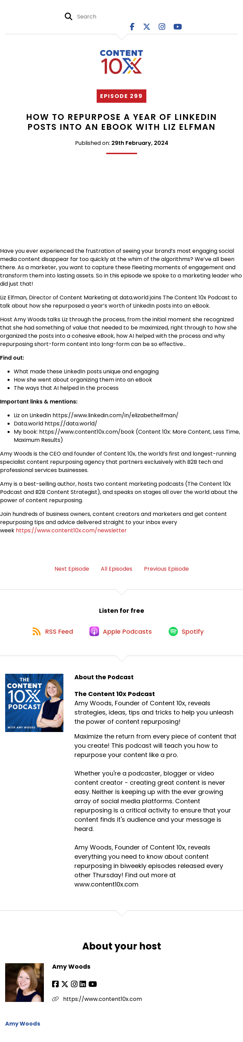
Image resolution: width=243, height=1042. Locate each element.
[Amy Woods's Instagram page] (72, 987)
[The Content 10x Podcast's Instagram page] (162, 27)
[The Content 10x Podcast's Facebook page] (132, 27)
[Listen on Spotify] (188, 633)
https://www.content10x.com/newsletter (71, 531)
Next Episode (71, 569)
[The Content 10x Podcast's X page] (146, 27)
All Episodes (116, 569)
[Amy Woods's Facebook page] (55, 987)
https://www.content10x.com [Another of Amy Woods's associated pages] (97, 1002)
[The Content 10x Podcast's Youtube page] (177, 27)
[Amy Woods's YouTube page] (89, 987)
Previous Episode (166, 569)
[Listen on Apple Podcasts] (121, 634)
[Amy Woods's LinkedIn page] (80, 987)
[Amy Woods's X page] (64, 987)
